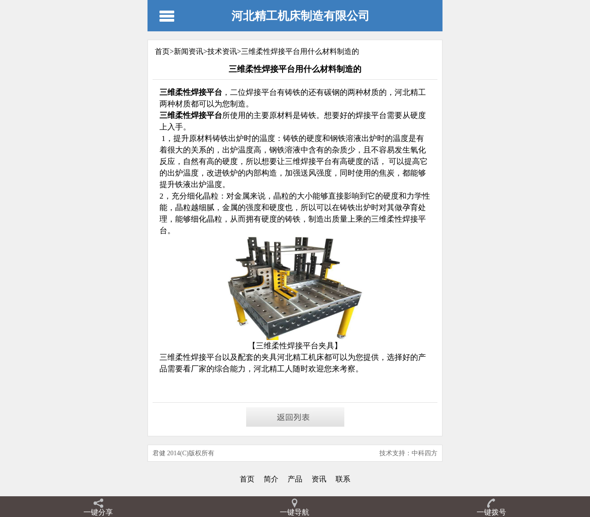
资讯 (319, 479)
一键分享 (98, 512)
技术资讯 (222, 51)
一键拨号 (491, 512)
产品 (295, 479)
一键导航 (294, 512)
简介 (271, 479)
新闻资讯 (188, 51)
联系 (343, 479)
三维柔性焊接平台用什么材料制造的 (300, 51)
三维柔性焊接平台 (190, 357)
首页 (247, 479)
